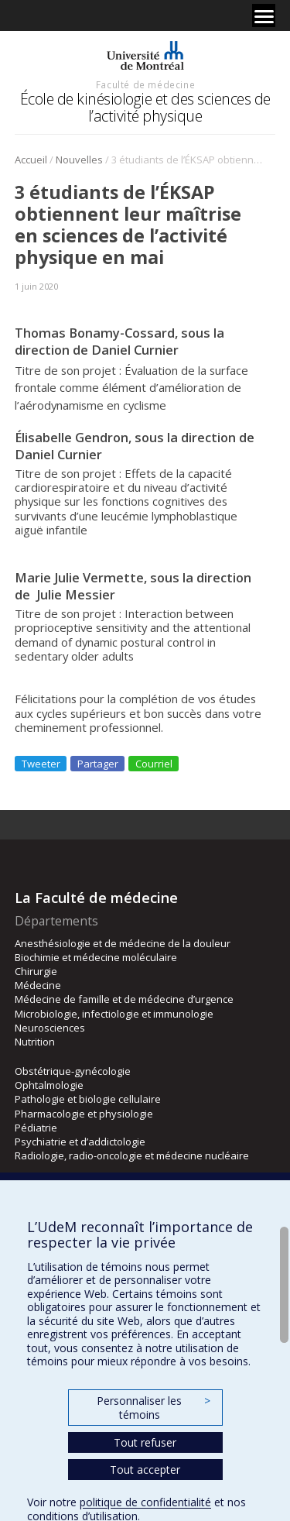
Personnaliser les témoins (153, 1407)
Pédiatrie (36, 1128)
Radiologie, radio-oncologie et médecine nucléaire (132, 1155)
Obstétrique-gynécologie (73, 1071)
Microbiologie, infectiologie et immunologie (114, 1014)
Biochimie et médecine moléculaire (96, 957)
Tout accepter (145, 1469)
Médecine (38, 985)
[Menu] (263, 15)
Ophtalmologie (49, 1085)
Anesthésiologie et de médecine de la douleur (122, 943)
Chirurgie (36, 971)
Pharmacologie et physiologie (84, 1114)
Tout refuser (145, 1442)
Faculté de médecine (145, 84)
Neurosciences (50, 1028)
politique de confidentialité (145, 1502)
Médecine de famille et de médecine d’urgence (124, 999)
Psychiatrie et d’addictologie (80, 1141)
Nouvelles (79, 160)
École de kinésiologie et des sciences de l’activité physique (145, 107)
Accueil (31, 160)
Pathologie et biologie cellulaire (88, 1099)
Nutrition (35, 1042)
